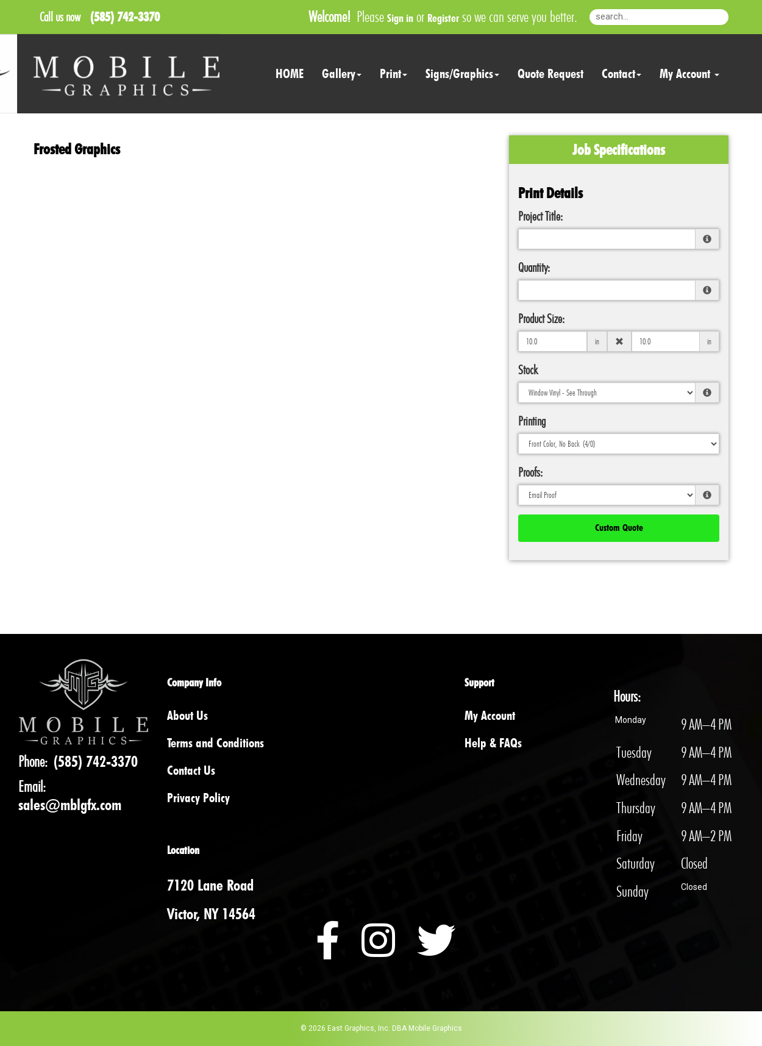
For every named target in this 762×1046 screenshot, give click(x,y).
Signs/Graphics (462, 73)
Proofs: (530, 472)
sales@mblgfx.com (69, 804)
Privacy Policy (198, 797)
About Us (187, 715)
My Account (490, 715)
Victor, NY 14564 (211, 914)
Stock (528, 369)
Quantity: (534, 267)
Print (393, 73)
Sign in (400, 18)
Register (443, 18)
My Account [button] (689, 73)
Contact (621, 73)
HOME (290, 73)
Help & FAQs (493, 742)
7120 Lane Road (210, 885)
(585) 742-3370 (96, 761)
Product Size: (541, 318)
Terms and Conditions (215, 742)
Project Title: (540, 216)
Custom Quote (619, 527)
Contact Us (191, 770)
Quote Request (550, 73)
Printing (532, 421)
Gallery (341, 73)
